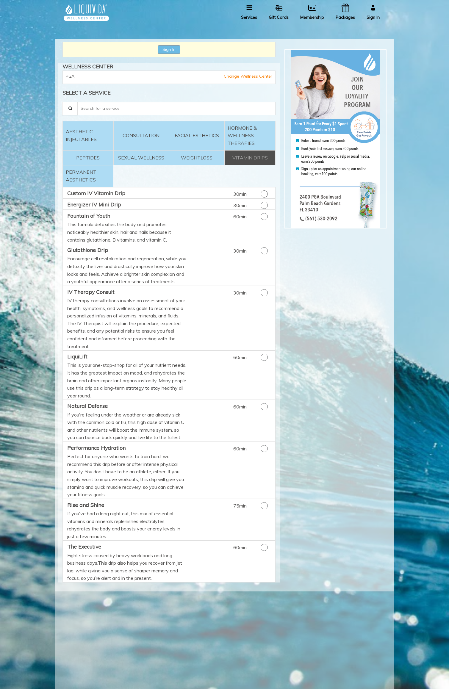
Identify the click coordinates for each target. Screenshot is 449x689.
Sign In (169, 49)
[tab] (88, 136)
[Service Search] (70, 108)
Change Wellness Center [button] (247, 76)
